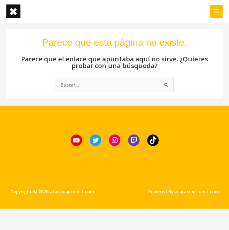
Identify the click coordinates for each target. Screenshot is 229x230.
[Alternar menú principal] (216, 11)
